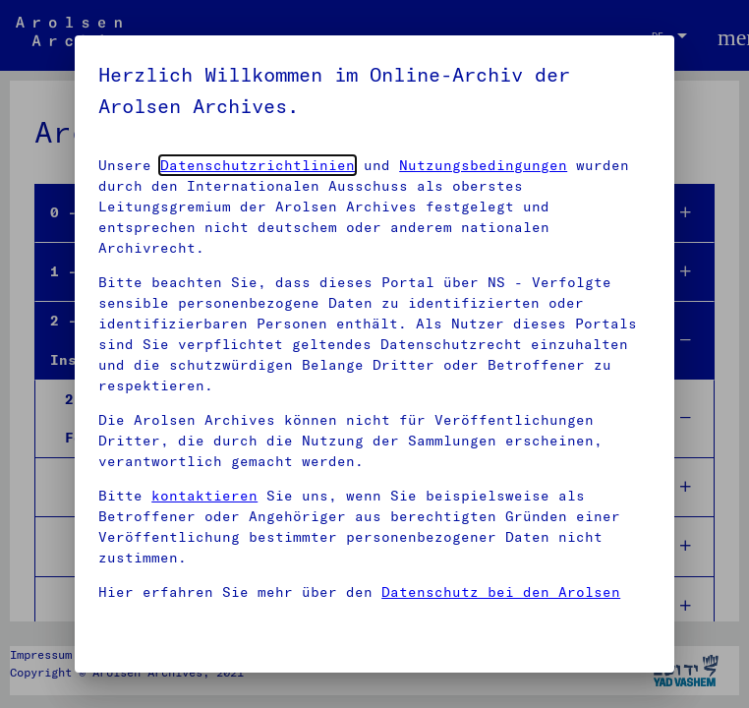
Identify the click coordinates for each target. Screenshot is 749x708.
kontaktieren (204, 495)
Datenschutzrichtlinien (257, 165)
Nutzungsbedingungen (483, 165)
